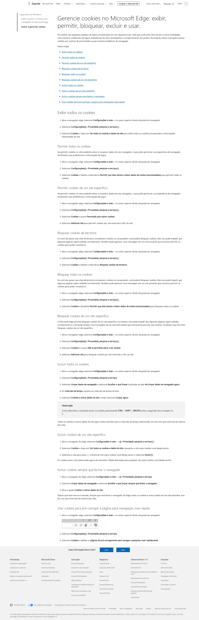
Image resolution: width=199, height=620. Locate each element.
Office (58, 4)
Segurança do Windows (30, 14)
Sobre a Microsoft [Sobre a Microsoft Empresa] (166, 568)
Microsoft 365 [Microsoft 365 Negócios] (104, 580)
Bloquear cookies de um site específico (79, 79)
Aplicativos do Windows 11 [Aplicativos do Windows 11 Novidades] (18, 580)
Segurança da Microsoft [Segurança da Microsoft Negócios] (107, 568)
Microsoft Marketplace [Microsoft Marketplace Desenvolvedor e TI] (138, 582)
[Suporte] (35, 3)
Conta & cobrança (97, 4)
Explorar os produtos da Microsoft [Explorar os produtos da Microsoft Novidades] (21, 576)
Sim (106, 549)
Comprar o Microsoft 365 (128, 4)
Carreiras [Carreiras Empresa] (164, 563)
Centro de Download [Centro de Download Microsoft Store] (48, 568)
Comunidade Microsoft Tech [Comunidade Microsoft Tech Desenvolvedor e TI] (140, 578)
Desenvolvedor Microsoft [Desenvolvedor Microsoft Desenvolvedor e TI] (139, 563)
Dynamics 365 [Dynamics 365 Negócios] (104, 576)
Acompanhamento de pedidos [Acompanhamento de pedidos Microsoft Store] (50, 580)
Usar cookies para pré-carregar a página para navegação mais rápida (93, 101)
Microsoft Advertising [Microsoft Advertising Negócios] (106, 585)
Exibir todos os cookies (72, 51)
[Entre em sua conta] (182, 3)
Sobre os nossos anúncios (163, 609)
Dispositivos (80, 4)
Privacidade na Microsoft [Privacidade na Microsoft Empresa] (169, 576)
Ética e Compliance (126, 609)
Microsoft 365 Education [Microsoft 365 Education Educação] (79, 576)
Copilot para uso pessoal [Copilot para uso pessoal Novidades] (18, 568)
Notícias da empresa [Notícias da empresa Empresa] (167, 572)
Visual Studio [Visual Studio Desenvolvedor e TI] (135, 597)
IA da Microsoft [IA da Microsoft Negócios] (104, 563)
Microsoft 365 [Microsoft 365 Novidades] (14, 572)
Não (123, 549)
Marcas (148, 609)
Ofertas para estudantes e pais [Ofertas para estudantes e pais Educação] (81, 591)
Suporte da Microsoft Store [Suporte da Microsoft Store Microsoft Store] (50, 572)
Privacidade (112, 609)
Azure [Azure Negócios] (101, 572)
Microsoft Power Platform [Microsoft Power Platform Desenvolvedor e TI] (139, 587)
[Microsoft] (19, 3)
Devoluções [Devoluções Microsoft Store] (45, 576)
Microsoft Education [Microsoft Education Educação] (77, 563)
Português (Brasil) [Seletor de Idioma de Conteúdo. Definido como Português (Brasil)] (19, 605)
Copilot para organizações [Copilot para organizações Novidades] (18, 563)
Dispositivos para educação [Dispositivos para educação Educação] (80, 568)
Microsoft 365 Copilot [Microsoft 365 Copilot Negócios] (106, 589)
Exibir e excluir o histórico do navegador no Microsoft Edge (34, 20)
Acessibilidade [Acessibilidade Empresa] (165, 589)
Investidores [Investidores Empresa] (165, 580)
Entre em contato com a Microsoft (94, 609)
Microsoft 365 (47, 4)
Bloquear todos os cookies (74, 74)
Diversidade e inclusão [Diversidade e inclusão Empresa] (168, 585)
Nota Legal (139, 609)
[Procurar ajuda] (169, 3)
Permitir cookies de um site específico (79, 63)
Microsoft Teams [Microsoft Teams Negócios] (105, 593)
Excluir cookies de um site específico (78, 90)
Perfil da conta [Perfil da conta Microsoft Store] (46, 563)
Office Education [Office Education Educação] (76, 580)
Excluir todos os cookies (72, 85)
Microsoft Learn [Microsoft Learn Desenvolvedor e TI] (136, 568)
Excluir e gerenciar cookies (33, 26)
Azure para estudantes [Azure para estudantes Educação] (78, 595)
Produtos (67, 4)
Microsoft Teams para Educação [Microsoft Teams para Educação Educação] (81, 572)
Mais (111, 4)
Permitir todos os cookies (73, 57)
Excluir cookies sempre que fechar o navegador (83, 96)
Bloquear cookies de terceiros (75, 68)
